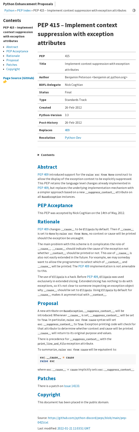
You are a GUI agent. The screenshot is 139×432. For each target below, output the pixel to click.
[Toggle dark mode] (134, 10)
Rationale (49, 221)
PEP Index (24, 10)
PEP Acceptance (55, 205)
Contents (48, 155)
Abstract (47, 167)
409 (67, 130)
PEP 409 (43, 174)
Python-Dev (73, 138)
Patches (47, 378)
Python (9, 10)
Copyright (49, 394)
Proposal (48, 303)
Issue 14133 (71, 386)
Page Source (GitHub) (18, 78)
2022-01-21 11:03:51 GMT (74, 428)
